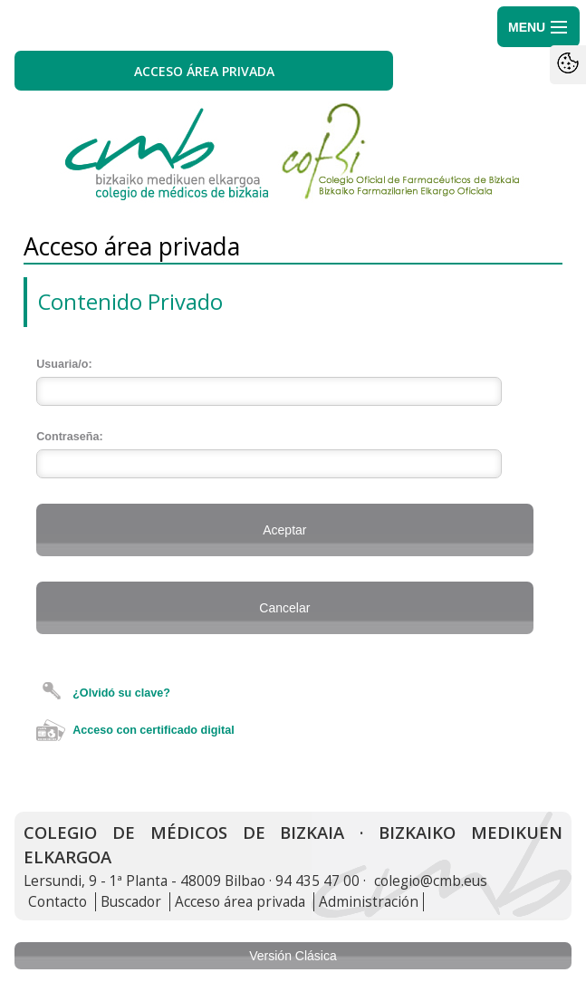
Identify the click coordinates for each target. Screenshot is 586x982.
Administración (368, 901)
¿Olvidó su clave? (121, 693)
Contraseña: (69, 436)
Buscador (131, 901)
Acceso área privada (240, 901)
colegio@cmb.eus (430, 881)
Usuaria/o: (64, 364)
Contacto (57, 901)
